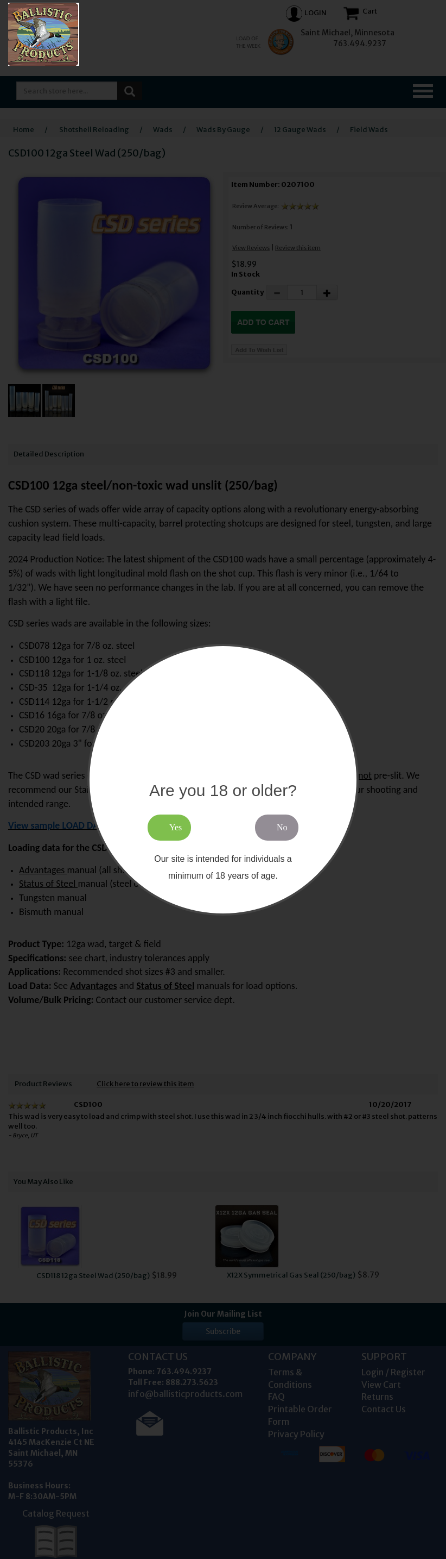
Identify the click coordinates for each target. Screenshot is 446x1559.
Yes (175, 827)
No (282, 827)
